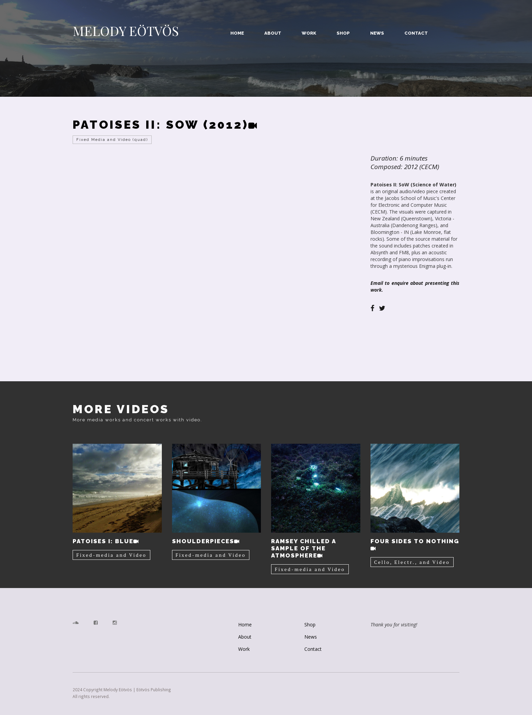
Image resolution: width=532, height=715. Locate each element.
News (377, 33)
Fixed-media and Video (111, 555)
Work (309, 33)
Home (237, 33)
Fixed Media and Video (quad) (112, 140)
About (272, 33)
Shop (343, 33)
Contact (416, 33)
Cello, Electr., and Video (412, 562)
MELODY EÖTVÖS (126, 30)
